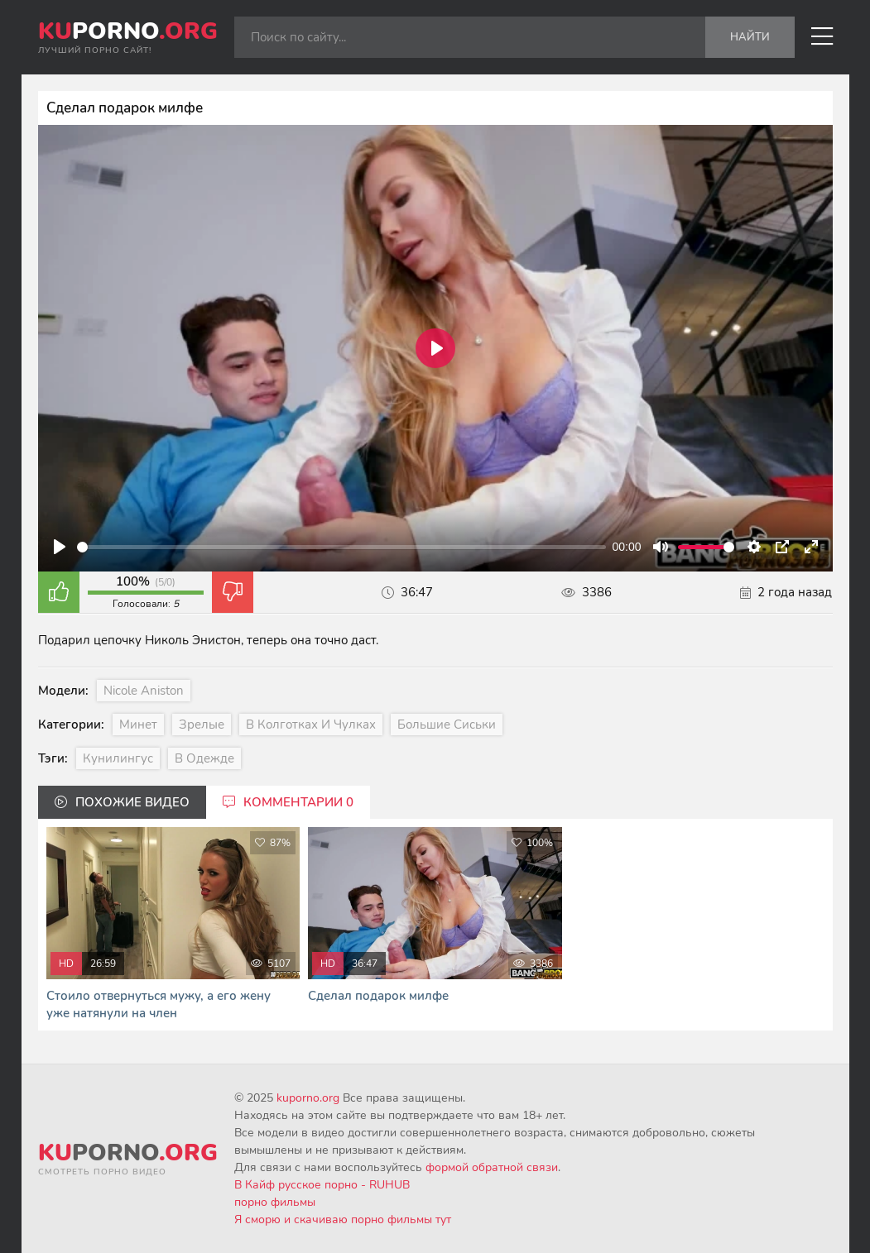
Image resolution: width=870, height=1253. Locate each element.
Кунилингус (118, 758)
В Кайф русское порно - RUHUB (322, 1185)
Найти (750, 37)
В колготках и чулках (311, 724)
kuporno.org (307, 1098)
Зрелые (201, 724)
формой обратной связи (491, 1167)
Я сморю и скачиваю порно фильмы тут (342, 1219)
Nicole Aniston (143, 690)
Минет (138, 724)
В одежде (204, 758)
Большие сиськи (446, 724)
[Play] (59, 546)
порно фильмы (274, 1202)
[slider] (341, 547)
